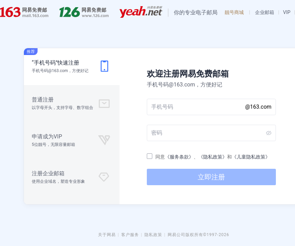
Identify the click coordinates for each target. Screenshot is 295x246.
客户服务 (130, 234)
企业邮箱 (264, 12)
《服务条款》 (179, 157)
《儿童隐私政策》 (251, 157)
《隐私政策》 (212, 157)
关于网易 (107, 234)
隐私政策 (153, 234)
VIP (287, 12)
